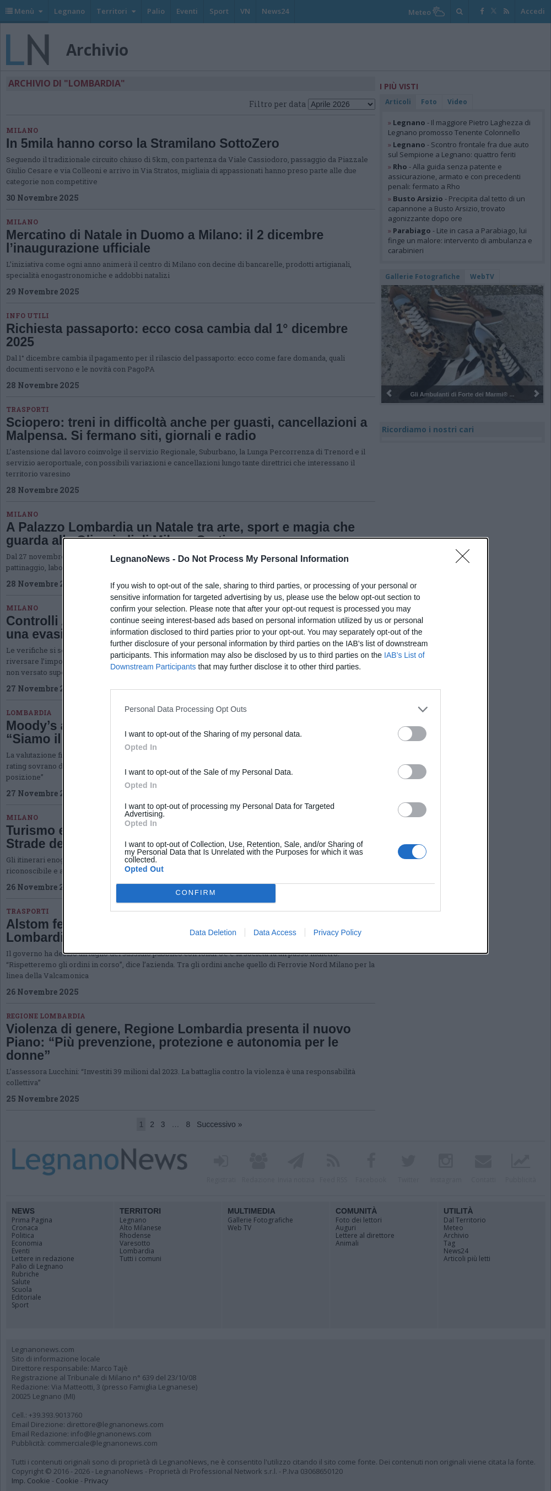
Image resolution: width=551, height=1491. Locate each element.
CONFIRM (196, 893)
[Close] (466, 559)
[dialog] (275, 745)
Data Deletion (213, 932)
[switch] (412, 733)
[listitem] (275, 709)
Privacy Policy (337, 932)
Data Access (274, 932)
